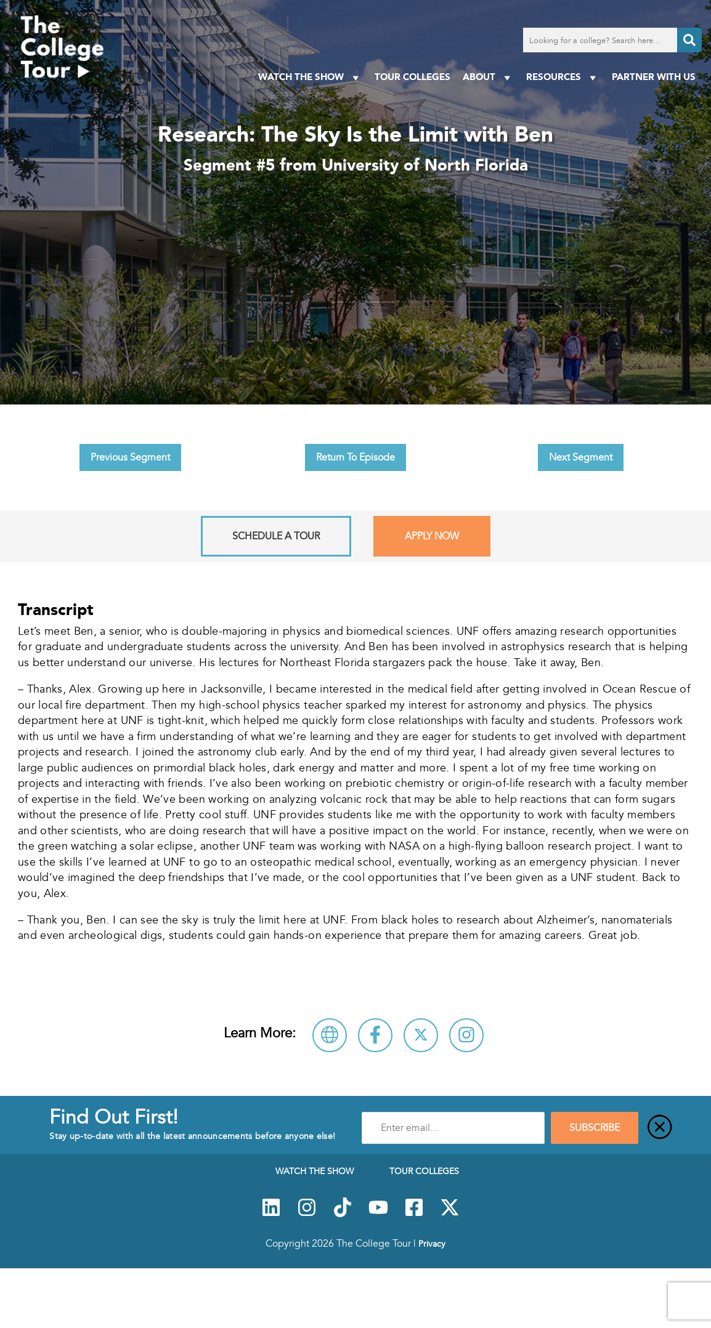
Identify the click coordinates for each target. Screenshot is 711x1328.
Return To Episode (355, 457)
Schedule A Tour (276, 536)
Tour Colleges (412, 76)
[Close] (659, 1127)
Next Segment (580, 457)
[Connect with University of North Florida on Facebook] (375, 1035)
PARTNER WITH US (654, 76)
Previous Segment (130, 457)
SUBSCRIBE (594, 1128)
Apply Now (432, 536)
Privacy (431, 1243)
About (488, 77)
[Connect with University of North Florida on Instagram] (466, 1035)
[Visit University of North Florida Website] (329, 1035)
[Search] (689, 40)
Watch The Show (310, 77)
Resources (562, 77)
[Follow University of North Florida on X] (421, 1035)
